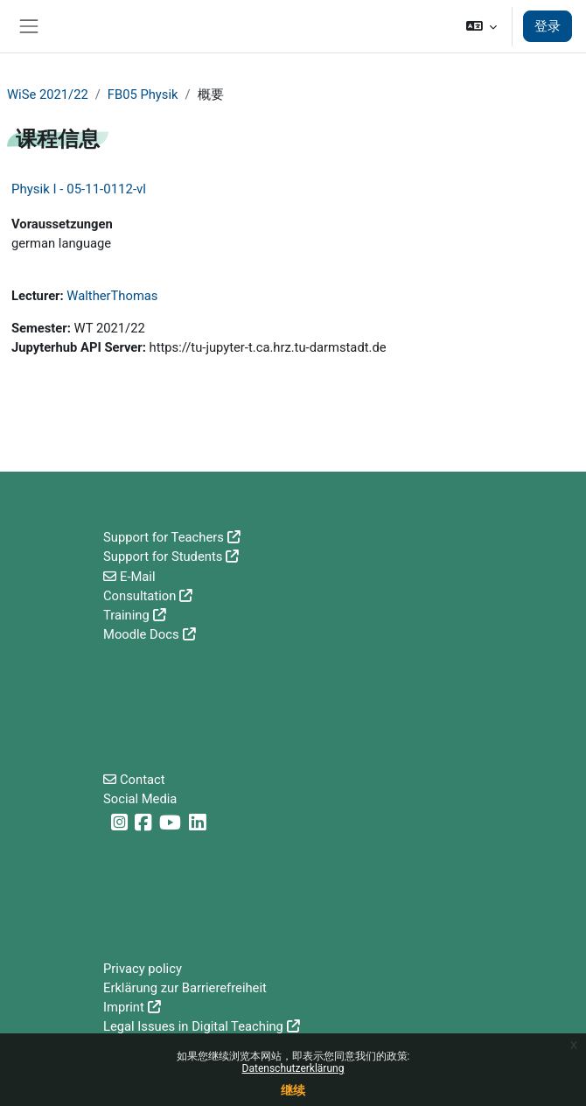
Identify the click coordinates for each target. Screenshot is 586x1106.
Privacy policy (142, 968)
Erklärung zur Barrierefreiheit (185, 988)
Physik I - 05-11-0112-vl (78, 189)
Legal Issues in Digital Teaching (193, 1026)
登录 (547, 26)
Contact (142, 780)
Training (126, 615)
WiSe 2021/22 (47, 94)
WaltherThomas (111, 296)
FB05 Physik (143, 94)
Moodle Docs (141, 634)
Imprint (123, 1007)
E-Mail (138, 576)
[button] (481, 26)
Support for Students (162, 556)
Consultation (139, 596)
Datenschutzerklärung (293, 1068)
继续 (293, 1090)
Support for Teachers (163, 537)
